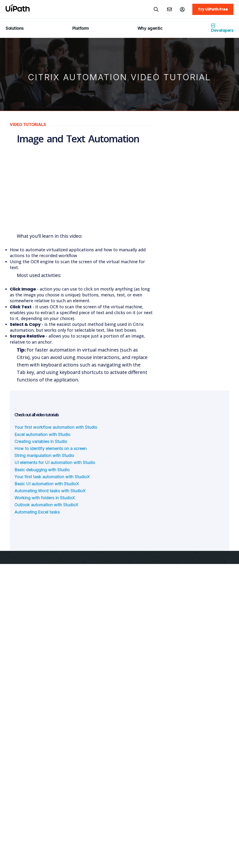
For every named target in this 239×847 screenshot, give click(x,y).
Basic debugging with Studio (42, 469)
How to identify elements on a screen (50, 448)
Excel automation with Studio (42, 434)
